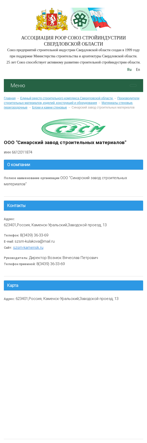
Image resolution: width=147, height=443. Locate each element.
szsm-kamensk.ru (28, 247)
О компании (18, 164)
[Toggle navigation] (133, 85)
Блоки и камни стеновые (49, 107)
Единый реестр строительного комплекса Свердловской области (67, 98)
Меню (18, 85)
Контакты (16, 205)
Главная (10, 98)
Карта (12, 285)
